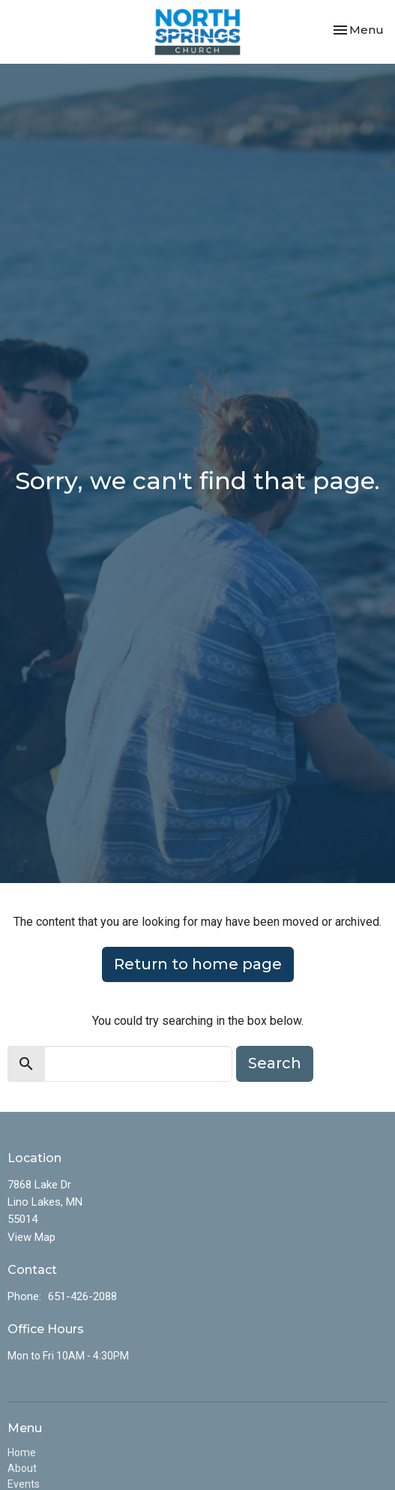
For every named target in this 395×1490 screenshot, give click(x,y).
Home (21, 1452)
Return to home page (198, 964)
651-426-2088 (82, 1296)
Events (23, 1484)
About (22, 1468)
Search (274, 1063)
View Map (31, 1237)
